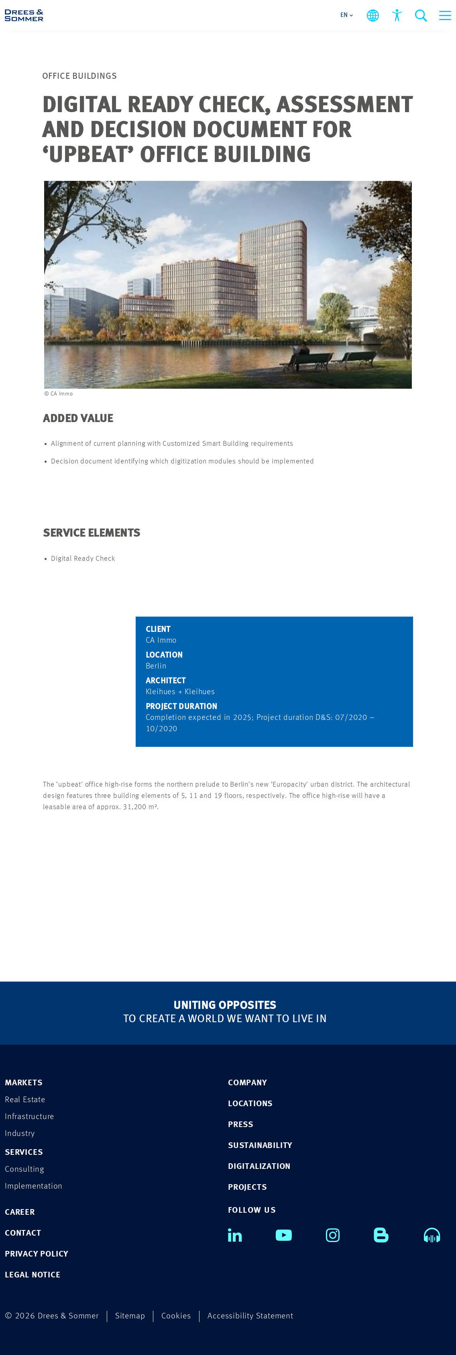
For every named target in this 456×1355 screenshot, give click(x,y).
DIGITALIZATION (259, 1166)
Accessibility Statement (250, 1316)
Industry (20, 1134)
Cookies (176, 1316)
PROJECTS (247, 1187)
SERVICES (24, 1152)
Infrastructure (29, 1117)
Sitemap (130, 1316)
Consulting (24, 1169)
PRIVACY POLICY (36, 1254)
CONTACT (23, 1233)
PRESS (240, 1125)
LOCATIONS (250, 1104)
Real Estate (25, 1100)
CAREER (20, 1212)
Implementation (34, 1186)
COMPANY (247, 1083)
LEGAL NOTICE (33, 1275)
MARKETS (24, 1083)
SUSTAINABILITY (260, 1146)
